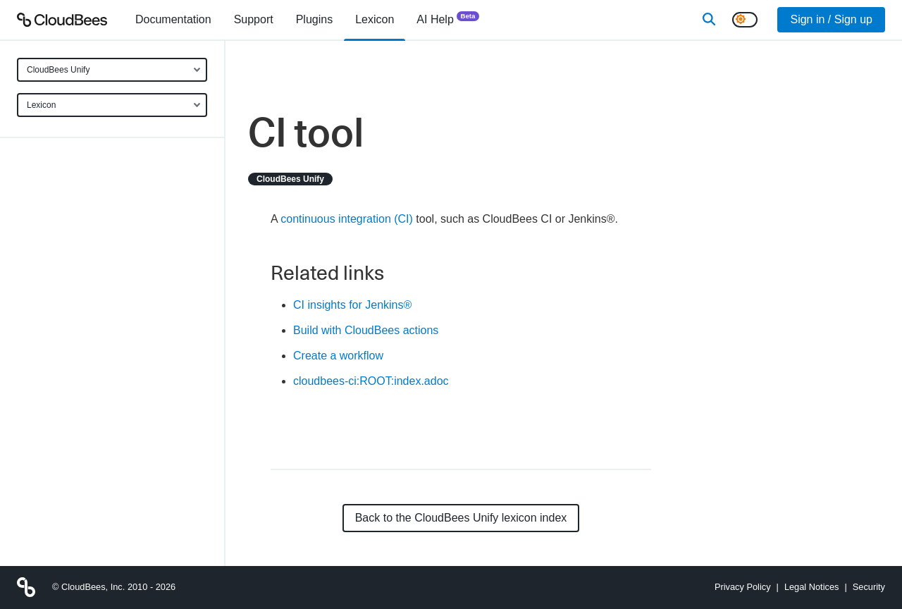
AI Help (447, 18)
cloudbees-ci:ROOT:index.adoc (371, 381)
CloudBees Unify (58, 70)
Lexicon (41, 105)
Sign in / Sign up (831, 19)
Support (253, 19)
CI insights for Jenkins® (352, 305)
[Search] (709, 19)
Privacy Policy (743, 587)
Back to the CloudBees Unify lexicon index (461, 518)
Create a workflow (338, 356)
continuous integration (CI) (346, 219)
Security (869, 587)
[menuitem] (173, 19)
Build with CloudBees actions (365, 330)
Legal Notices (811, 587)
